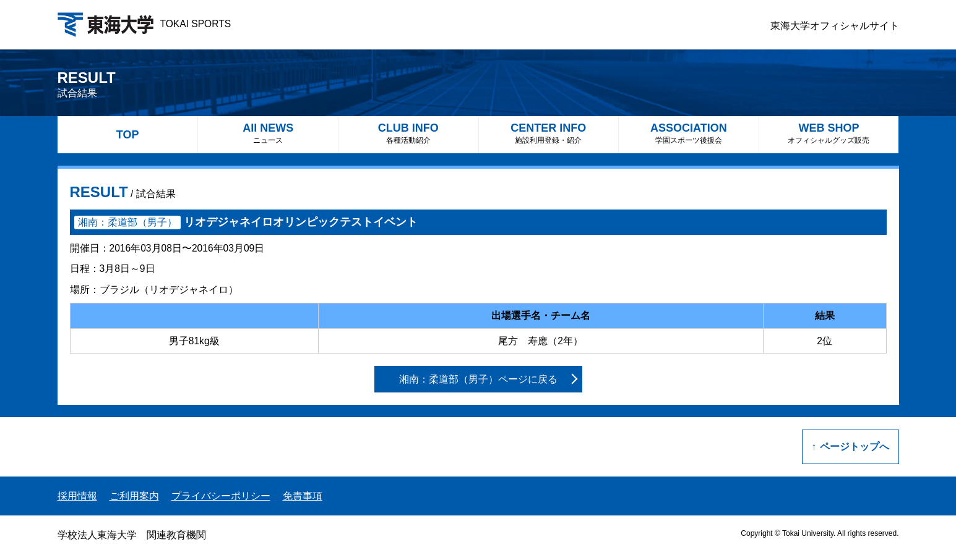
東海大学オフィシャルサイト (834, 25)
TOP (127, 135)
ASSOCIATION (689, 133)
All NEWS (268, 133)
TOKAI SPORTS (144, 24)
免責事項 (302, 496)
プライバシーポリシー (220, 496)
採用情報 (77, 496)
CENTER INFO (549, 133)
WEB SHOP (829, 133)
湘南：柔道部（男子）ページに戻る (478, 379)
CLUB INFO (408, 133)
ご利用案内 (134, 496)
